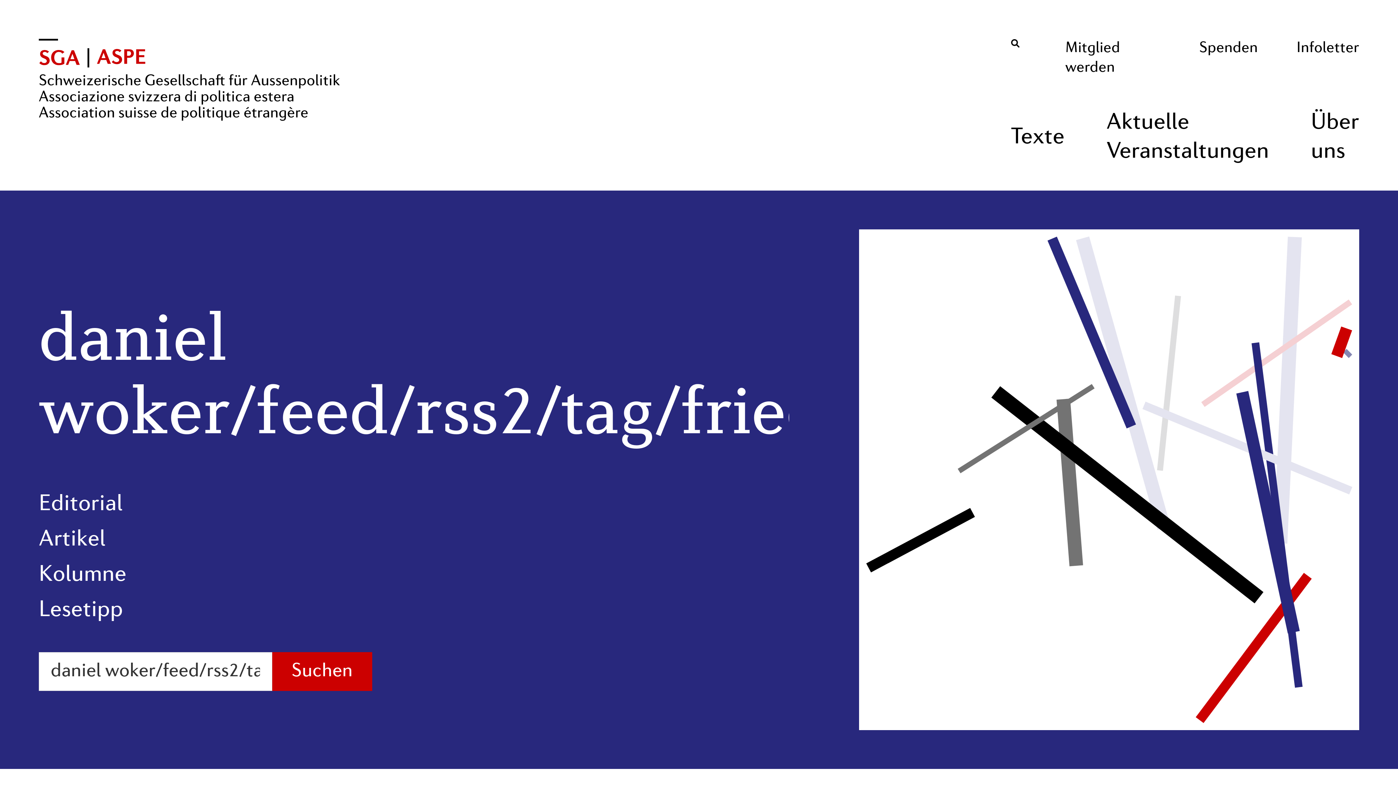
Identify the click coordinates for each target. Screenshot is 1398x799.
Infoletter (1328, 48)
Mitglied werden (1092, 58)
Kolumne (83, 575)
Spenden (1228, 48)
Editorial (81, 504)
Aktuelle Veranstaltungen (1188, 138)
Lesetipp (81, 610)
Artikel (72, 539)
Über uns (1335, 138)
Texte (1038, 137)
